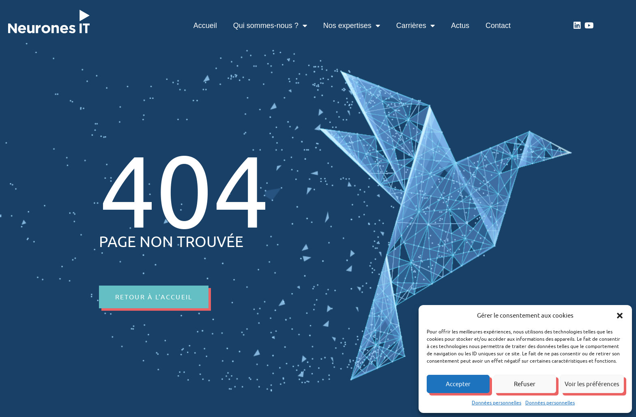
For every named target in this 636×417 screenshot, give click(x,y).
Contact (498, 25)
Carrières (415, 25)
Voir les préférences (592, 383)
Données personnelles (496, 403)
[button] (620, 316)
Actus (460, 25)
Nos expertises (351, 25)
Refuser (524, 383)
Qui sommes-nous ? (270, 25)
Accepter (458, 383)
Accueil (205, 25)
